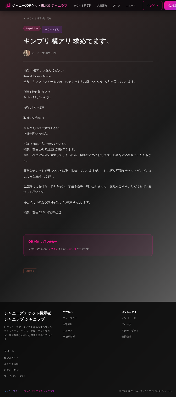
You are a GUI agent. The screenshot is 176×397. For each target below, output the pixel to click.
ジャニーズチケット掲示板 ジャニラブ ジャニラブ (27, 316)
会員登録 (71, 248)
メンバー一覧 (129, 318)
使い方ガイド (11, 357)
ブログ (116, 5)
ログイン (152, 5)
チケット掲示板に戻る (37, 18)
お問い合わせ (11, 369)
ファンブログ (70, 318)
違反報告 (30, 271)
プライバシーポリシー (16, 376)
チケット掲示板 (82, 5)
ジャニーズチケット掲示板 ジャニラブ (39, 5)
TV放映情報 (69, 336)
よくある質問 (11, 363)
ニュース (131, 5)
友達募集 (102, 5)
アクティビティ (130, 330)
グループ (126, 324)
